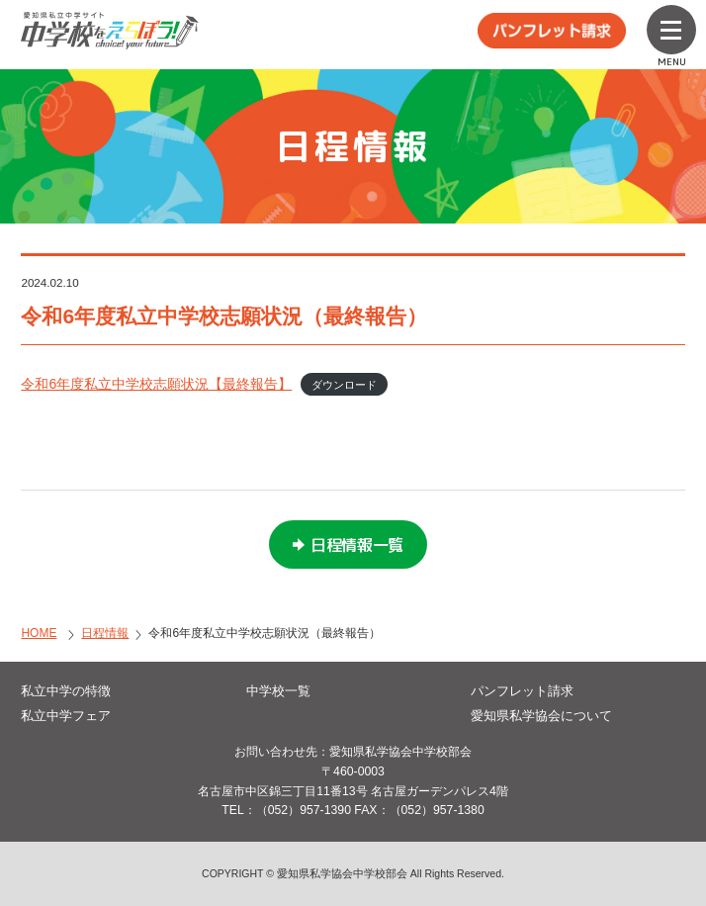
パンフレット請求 (522, 690)
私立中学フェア (66, 715)
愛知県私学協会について (541, 715)
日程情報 (105, 633)
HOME (38, 633)
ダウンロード (344, 385)
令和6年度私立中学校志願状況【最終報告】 (156, 384)
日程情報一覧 (356, 545)
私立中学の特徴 (66, 690)
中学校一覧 (278, 690)
